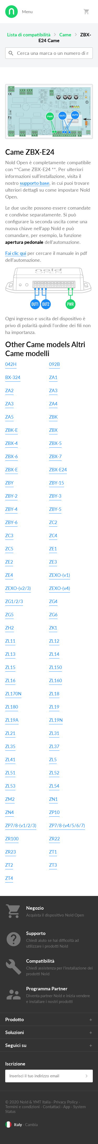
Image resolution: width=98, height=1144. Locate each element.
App (66, 1106)
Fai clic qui (15, 253)
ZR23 (10, 852)
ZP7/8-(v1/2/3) (20, 825)
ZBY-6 (11, 522)
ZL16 (10, 680)
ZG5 (9, 614)
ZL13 (10, 654)
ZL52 (54, 772)
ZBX (53, 430)
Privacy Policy (66, 1101)
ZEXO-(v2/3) (18, 588)
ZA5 (9, 417)
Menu (27, 11)
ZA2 (9, 390)
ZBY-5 (55, 509)
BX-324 (12, 377)
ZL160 (55, 680)
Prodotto (14, 1019)
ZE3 (53, 562)
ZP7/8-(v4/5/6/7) (67, 825)
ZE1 (53, 548)
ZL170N (13, 693)
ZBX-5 (55, 443)
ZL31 (54, 733)
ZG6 (53, 614)
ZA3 (53, 390)
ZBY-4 (11, 509)
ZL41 (10, 759)
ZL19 (54, 707)
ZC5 (9, 548)
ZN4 (9, 812)
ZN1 (53, 799)
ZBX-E (11, 469)
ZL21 (10, 733)
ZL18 (54, 693)
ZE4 (9, 575)
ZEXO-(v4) (59, 588)
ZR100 (12, 838)
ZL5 (53, 759)
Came (65, 34)
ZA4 (53, 403)
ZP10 (54, 812)
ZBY (9, 483)
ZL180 (11, 707)
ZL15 (10, 667)
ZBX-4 (11, 443)
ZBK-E (11, 430)
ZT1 (53, 852)
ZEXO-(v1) (59, 575)
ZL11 (10, 641)
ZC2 (53, 522)
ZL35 (10, 746)
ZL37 (54, 746)
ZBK (53, 417)
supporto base (34, 183)
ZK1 (53, 628)
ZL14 (54, 654)
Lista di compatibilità (28, 34)
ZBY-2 (11, 496)
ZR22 (54, 838)
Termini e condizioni (22, 1106)
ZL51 (10, 772)
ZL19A (12, 720)
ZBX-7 (55, 456)
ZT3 (53, 865)
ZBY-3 (55, 496)
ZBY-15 (56, 483)
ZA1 (53, 377)
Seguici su (15, 1045)
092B (54, 364)
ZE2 (9, 562)
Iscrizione (15, 1064)
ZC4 (53, 535)
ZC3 (9, 535)
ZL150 (55, 667)
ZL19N (56, 720)
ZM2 (10, 799)
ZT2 (9, 865)
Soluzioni (14, 1032)
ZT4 (9, 878)
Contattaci (51, 1106)
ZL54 (54, 786)
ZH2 (9, 628)
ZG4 (53, 601)
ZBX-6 (11, 456)
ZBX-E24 (58, 469)
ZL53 (10, 786)
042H (10, 364)
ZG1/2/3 (14, 601)
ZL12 (54, 641)
